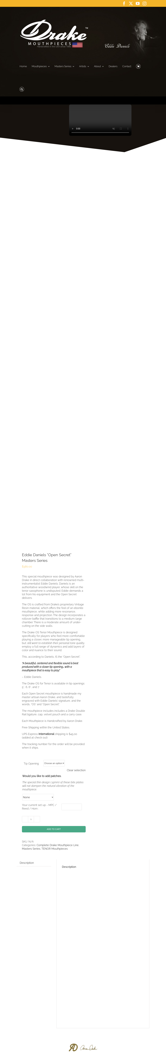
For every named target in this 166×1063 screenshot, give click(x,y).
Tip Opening (31, 763)
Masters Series (31, 848)
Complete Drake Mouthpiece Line (58, 845)
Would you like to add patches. (41, 776)
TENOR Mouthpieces (55, 848)
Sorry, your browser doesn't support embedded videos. (100, 120)
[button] (22, 88)
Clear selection (76, 770)
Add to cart (54, 829)
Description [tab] (27, 862)
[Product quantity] (31, 819)
